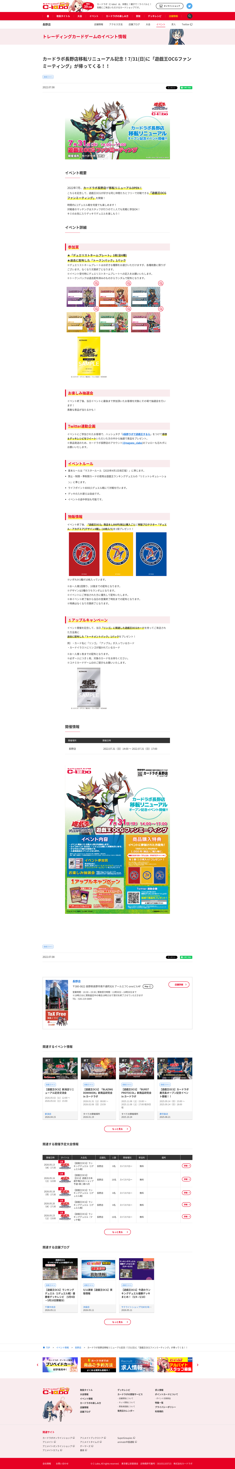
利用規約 (159, 1411)
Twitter (185, 24)
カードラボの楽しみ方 (117, 16)
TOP (48, 1347)
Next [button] (197, 1365)
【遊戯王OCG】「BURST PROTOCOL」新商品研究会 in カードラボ (136, 1092)
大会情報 (84, 1394)
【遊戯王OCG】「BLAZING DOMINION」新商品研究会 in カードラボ (98, 1092)
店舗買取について (126, 1398)
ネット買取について (127, 1402)
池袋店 (86, 1306)
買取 (138, 16)
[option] (60, 1364)
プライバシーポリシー (165, 1406)
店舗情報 (173, 16)
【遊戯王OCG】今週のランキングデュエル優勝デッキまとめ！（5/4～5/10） (135, 1293)
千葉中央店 (50, 1306)
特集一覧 (159, 1402)
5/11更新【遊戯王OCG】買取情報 (97, 1291)
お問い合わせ (62, 1463)
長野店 (47, 24)
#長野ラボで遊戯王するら (136, 434)
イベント (93, 16)
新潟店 (48, 1113)
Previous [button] (37, 1365)
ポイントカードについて (166, 1394)
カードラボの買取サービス (130, 1394)
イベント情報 (62, 1347)
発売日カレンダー (126, 1410)
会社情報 (47, 1463)
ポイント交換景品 (163, 1398)
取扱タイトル (63, 16)
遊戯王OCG (48, 77)
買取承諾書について (127, 1406)
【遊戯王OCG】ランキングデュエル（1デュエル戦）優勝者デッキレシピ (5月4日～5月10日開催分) (60, 1295)
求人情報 (159, 1389)
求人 (173, 24)
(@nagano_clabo (132, 443)
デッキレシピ (154, 16)
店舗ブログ (134, 24)
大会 (79, 16)
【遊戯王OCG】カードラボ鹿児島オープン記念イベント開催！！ (174, 1092)
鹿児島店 (164, 1113)
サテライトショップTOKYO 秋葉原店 (138, 1306)
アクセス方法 (116, 24)
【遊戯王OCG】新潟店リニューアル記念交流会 (59, 1090)
